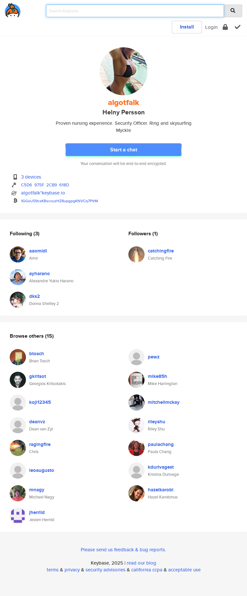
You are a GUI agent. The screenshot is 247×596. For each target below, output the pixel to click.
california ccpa (146, 569)
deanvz (37, 421)
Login (211, 27)
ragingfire (40, 444)
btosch (36, 353)
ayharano (39, 273)
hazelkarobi (160, 489)
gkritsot (37, 376)
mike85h (157, 376)
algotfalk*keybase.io (43, 192)
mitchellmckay (164, 402)
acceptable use (184, 569)
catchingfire (161, 250)
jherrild (37, 512)
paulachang (161, 444)
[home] (12, 9)
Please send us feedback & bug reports (123, 549)
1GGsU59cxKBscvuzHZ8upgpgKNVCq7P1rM (59, 201)
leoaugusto (41, 470)
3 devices (31, 176)
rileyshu (156, 421)
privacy (72, 569)
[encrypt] (225, 27)
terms (53, 569)
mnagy (36, 489)
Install (187, 26)
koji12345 (40, 402)
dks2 (34, 296)
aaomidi (38, 250)
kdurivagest (161, 467)
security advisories (105, 569)
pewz (153, 356)
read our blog (141, 562)
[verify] (238, 27)
